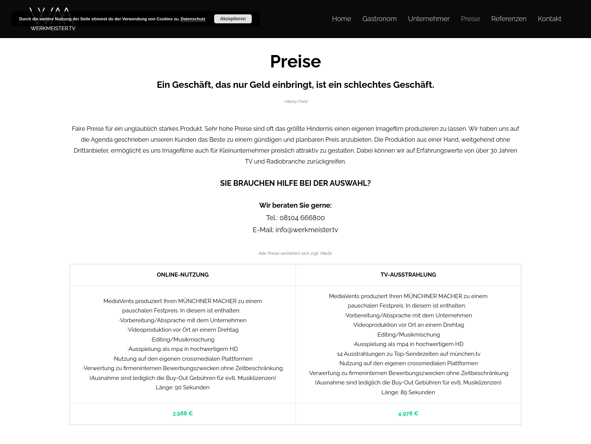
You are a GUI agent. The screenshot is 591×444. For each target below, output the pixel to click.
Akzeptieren (233, 18)
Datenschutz (193, 19)
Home (341, 19)
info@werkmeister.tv (307, 230)
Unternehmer (429, 19)
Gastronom (380, 19)
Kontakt (549, 19)
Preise (470, 19)
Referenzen (509, 19)
